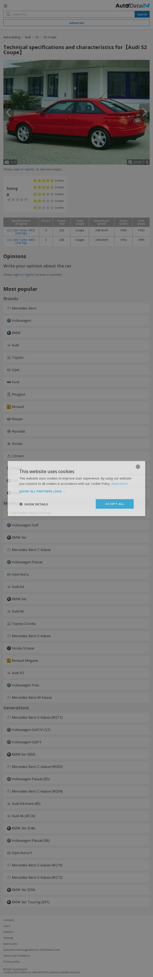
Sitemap (8, 938)
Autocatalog (11, 37)
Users (6, 926)
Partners (8, 932)
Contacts (8, 920)
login (16, 169)
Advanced (76, 23)
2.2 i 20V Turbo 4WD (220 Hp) (21, 231)
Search (142, 14)
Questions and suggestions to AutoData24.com (31, 950)
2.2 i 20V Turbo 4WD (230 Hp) (21, 241)
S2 (37, 37)
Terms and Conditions (16, 956)
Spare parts (10, 944)
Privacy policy (11, 961)
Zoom (138, 162)
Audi (28, 37)
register (30, 169)
